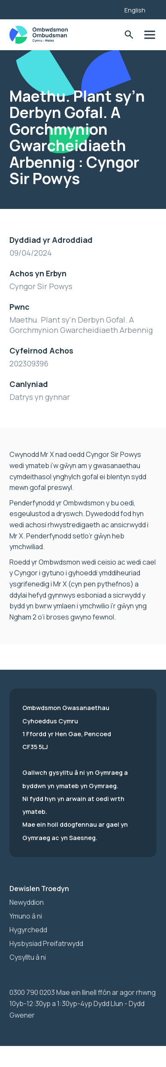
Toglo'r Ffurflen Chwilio (129, 35)
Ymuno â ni (25, 916)
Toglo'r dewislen (149, 35)
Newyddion (26, 902)
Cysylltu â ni (27, 957)
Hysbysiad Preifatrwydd (46, 943)
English (134, 10)
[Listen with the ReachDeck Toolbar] (104, 8)
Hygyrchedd (28, 929)
